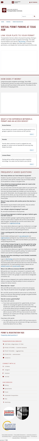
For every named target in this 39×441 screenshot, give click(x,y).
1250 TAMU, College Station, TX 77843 (13, 344)
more (32, 134)
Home (2, 21)
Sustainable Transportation (10, 395)
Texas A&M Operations (19, 434)
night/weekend (5, 238)
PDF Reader (24, 438)
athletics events (5, 266)
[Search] (27, 16)
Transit (5, 392)
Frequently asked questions (9, 335)
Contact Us (6, 357)
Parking (8, 21)
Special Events (7, 388)
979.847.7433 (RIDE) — (13, 351)
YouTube (6, 376)
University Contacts (31, 434)
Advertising (6, 402)
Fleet (5, 399)
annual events (17, 266)
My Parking (33, 2)
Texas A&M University (7, 434)
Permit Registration (18, 21)
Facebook (6, 373)
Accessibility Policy (6, 436)
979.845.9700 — (11, 354)
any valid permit (24, 236)
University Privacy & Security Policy (21, 436)
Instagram (6, 370)
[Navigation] (2, 2)
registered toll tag (15, 223)
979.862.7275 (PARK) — (15, 347)
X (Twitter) (6, 366)
